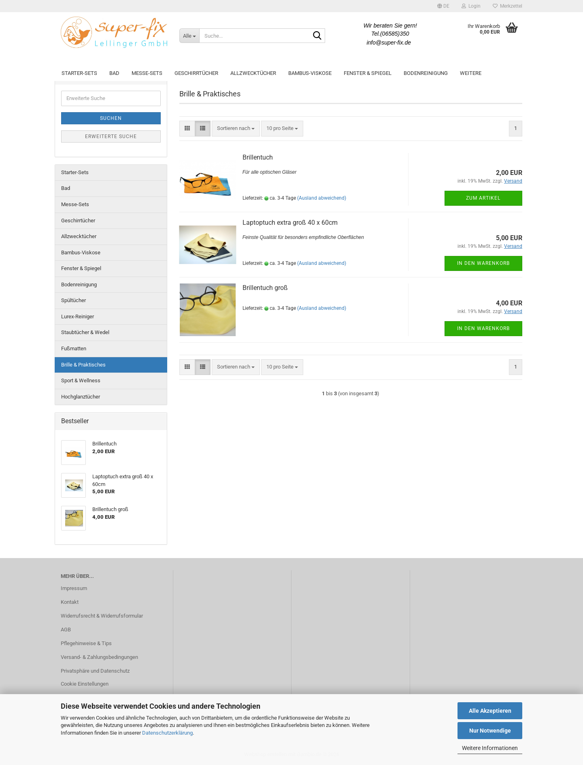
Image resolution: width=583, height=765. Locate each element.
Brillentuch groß (265, 288)
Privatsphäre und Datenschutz (95, 671)
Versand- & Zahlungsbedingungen (99, 657)
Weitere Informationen (490, 748)
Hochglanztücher (80, 397)
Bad (114, 73)
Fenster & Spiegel (368, 73)
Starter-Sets (79, 73)
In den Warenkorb (483, 263)
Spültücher (73, 300)
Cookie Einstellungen (85, 684)
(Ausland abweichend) (321, 198)
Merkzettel (507, 6)
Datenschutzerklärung (167, 733)
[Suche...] (189, 35)
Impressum (74, 588)
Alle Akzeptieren (490, 710)
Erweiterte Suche (111, 136)
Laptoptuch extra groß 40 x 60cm (290, 222)
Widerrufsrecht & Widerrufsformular (102, 616)
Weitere (470, 73)
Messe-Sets (147, 73)
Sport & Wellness (80, 380)
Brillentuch (258, 157)
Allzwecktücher (253, 73)
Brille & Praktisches (83, 365)
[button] (443, 6)
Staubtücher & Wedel (85, 332)
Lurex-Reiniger (77, 316)
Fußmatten (73, 348)
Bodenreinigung (426, 73)
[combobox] (236, 128)
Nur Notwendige (490, 730)
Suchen (111, 118)
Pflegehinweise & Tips (86, 643)
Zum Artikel (483, 198)
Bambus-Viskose (310, 73)
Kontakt (70, 602)
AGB (66, 629)
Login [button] (471, 6)
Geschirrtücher (196, 73)
